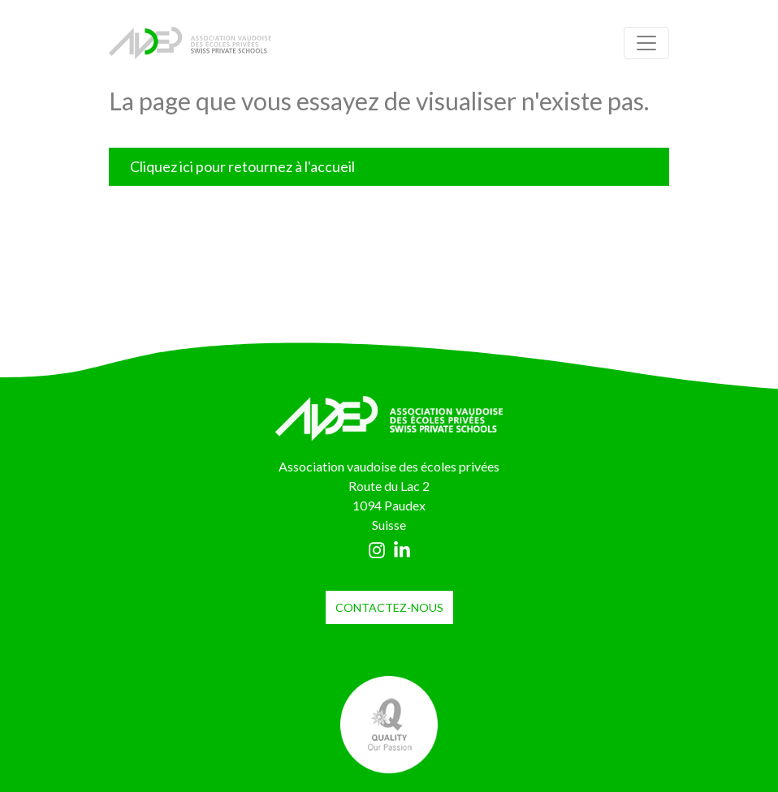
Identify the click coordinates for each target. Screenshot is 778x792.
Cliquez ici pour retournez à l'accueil (242, 166)
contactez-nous (389, 607)
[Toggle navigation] (646, 43)
